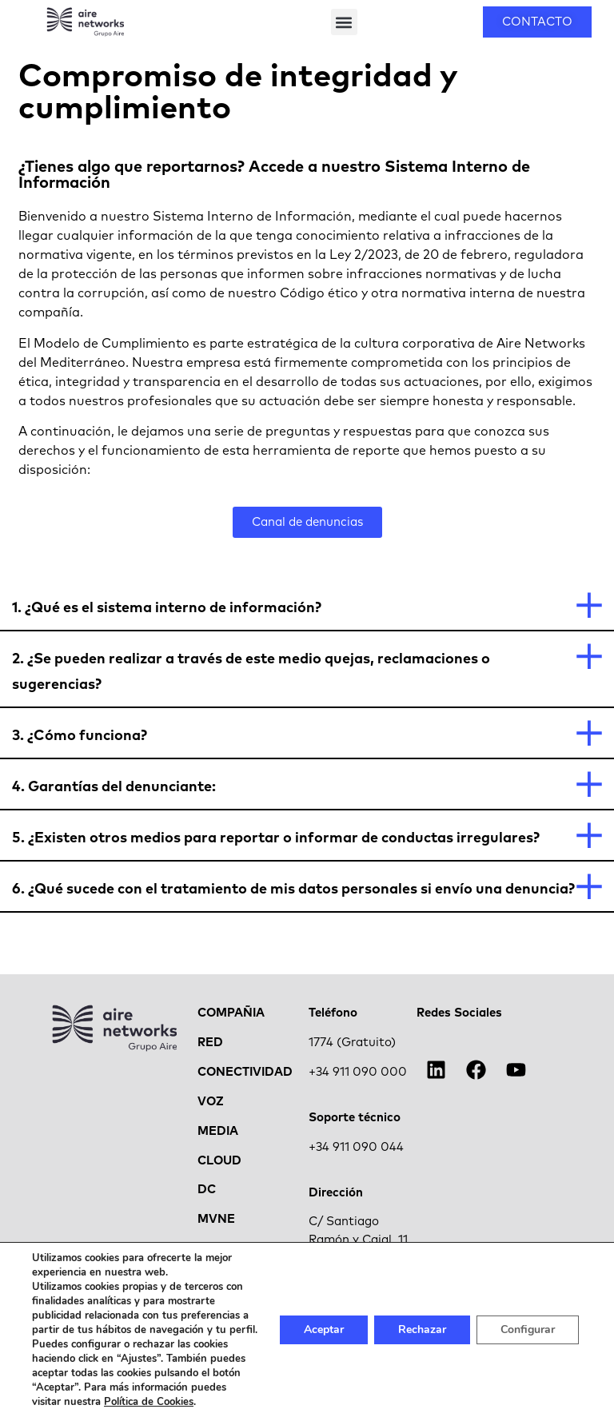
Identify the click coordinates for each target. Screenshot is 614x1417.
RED (210, 1043)
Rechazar (422, 1329)
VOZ (210, 1102)
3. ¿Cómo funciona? (79, 736)
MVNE (216, 1219)
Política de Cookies (148, 1402)
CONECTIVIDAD (245, 1072)
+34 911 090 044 (356, 1147)
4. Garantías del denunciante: (114, 787)
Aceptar (324, 1329)
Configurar (527, 1329)
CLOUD (219, 1161)
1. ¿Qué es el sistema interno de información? (166, 608)
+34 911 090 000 (358, 1072)
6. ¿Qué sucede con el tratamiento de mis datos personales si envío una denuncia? (293, 889)
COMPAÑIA (231, 1013)
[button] (344, 22)
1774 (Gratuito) (352, 1043)
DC (206, 1190)
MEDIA (217, 1131)
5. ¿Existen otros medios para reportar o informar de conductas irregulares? (276, 838)
